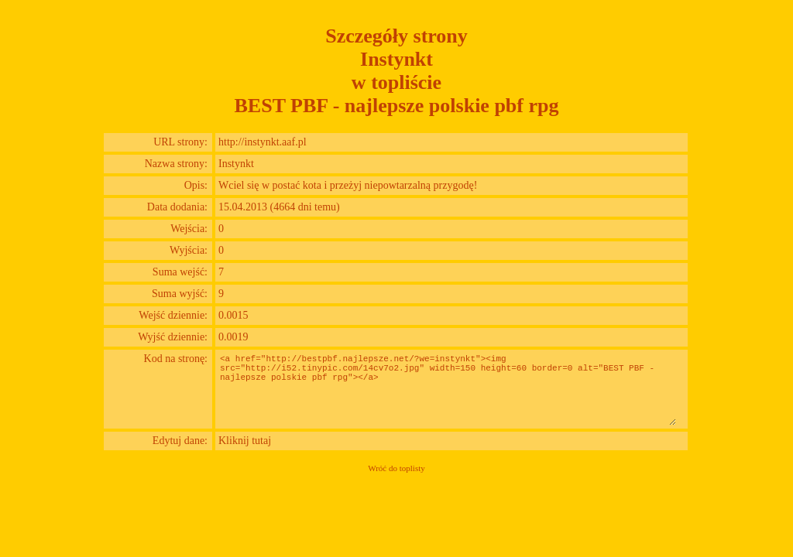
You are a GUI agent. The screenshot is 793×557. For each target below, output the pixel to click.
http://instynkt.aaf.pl (262, 142)
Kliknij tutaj (244, 440)
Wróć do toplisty (396, 468)
